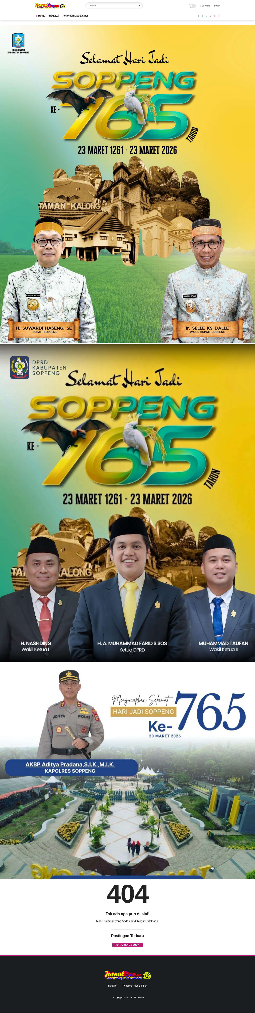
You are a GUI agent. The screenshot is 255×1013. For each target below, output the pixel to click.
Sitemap (205, 5)
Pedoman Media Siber (75, 15)
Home (40, 15)
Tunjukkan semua (127, 945)
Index (216, 5)
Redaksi (54, 15)
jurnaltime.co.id (137, 997)
